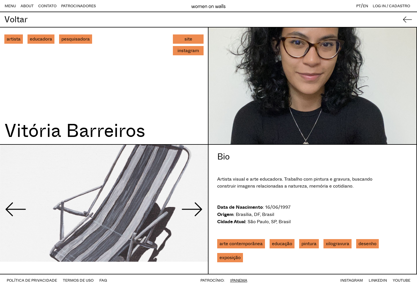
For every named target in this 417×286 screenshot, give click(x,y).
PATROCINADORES (78, 5)
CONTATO (47, 5)
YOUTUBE (401, 280)
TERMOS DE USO (78, 280)
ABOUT (27, 5)
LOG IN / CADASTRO (391, 5)
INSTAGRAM (351, 280)
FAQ (103, 280)
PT (358, 5)
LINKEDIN (378, 280)
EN (365, 5)
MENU (10, 5)
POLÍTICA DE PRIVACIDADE (32, 280)
